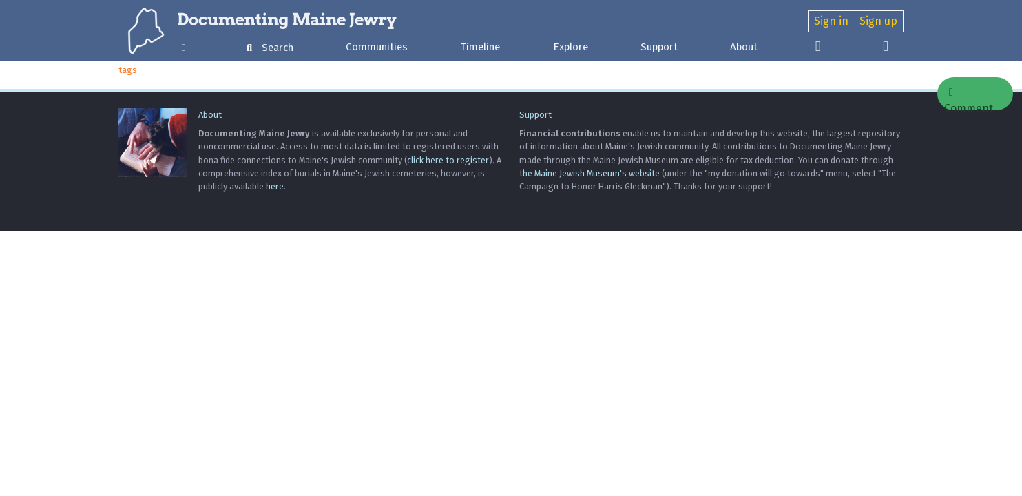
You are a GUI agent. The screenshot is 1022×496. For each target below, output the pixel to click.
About (744, 47)
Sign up (878, 21)
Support (659, 47)
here (275, 186)
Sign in (831, 21)
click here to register (448, 160)
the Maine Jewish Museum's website (589, 173)
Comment (968, 98)
